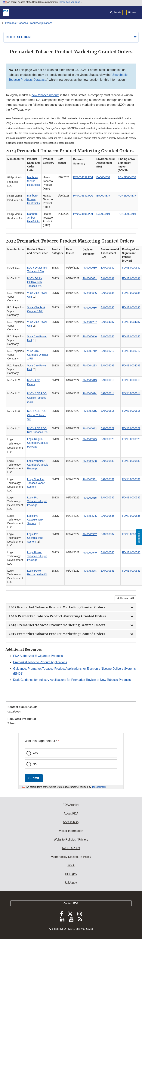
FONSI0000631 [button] (131, 278)
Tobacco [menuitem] (12, 723)
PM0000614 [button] (89, 393)
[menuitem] (71, 711)
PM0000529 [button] (89, 439)
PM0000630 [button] (89, 267)
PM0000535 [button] (89, 497)
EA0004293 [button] (107, 365)
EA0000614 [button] (107, 393)
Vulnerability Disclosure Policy (71, 856)
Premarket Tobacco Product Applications (28, 23)
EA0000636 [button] (107, 307)
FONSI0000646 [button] (131, 336)
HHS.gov (71, 874)
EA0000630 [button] (107, 267)
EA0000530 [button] (107, 460)
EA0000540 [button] (107, 552)
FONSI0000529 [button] (131, 439)
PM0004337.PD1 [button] (83, 177)
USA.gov (71, 882)
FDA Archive (71, 804)
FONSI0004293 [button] (131, 365)
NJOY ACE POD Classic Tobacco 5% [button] (37, 415)
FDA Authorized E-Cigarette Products (38, 655)
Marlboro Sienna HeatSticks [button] (33, 181)
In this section (18, 37)
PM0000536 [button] (89, 515)
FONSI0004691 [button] (127, 213)
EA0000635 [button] (107, 292)
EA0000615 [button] (107, 410)
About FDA (71, 813)
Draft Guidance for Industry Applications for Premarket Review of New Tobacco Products (72, 679)
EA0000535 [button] (107, 497)
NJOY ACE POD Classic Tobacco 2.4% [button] (37, 397)
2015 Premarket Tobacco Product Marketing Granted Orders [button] (57, 634)
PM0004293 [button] (89, 365)
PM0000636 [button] (89, 307)
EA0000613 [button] (107, 380)
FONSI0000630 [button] (131, 267)
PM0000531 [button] (89, 479)
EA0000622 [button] (107, 428)
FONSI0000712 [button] (131, 350)
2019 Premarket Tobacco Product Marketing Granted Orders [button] (57, 625)
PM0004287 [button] (89, 322)
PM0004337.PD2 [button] (83, 195)
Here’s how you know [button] (70, 2)
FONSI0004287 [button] (131, 321)
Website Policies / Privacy (71, 839)
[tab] (71, 607)
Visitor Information (71, 830)
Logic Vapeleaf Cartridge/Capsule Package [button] (37, 464)
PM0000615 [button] (89, 410)
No (34, 764)
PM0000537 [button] (89, 534)
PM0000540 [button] (89, 552)
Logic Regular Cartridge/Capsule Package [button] (37, 443)
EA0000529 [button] (107, 439)
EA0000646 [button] (107, 336)
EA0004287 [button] (107, 321)
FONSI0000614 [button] (131, 393)
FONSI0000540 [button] (131, 552)
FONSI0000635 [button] (131, 292)
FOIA (70, 865)
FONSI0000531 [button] (131, 479)
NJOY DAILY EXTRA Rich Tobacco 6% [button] (34, 282)
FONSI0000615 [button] (131, 410)
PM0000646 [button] (89, 336)
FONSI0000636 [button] (131, 307)
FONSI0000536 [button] (131, 515)
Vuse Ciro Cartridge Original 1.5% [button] (37, 354)
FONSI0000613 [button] (131, 380)
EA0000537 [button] (107, 534)
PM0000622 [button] (89, 428)
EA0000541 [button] (107, 570)
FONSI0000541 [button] (131, 570)
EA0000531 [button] (107, 479)
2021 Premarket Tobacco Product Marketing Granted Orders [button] (57, 607)
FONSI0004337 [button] (127, 177)
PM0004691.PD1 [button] (83, 213)
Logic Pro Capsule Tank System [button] (35, 519)
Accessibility (71, 822)
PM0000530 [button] (89, 461)
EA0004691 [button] (103, 213)
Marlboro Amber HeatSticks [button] (33, 217)
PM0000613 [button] (89, 380)
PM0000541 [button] (89, 570)
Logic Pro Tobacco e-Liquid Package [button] (37, 501)
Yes (35, 753)
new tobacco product (45, 95)
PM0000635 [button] (89, 293)
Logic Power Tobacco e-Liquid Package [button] (37, 556)
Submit (33, 778)
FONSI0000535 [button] (131, 497)
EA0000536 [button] (107, 515)
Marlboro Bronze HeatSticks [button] (33, 199)
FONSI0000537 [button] (131, 534)
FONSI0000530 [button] (131, 460)
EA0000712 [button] (107, 350)
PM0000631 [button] (89, 278)
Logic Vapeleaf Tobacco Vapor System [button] (36, 483)
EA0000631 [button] (107, 278)
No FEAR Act (71, 848)
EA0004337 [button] (103, 177)
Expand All (126, 598)
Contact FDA (71, 903)
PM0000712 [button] (89, 350)
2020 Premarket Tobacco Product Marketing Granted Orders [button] (58, 616)
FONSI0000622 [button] (131, 428)
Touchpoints (98, 787)
